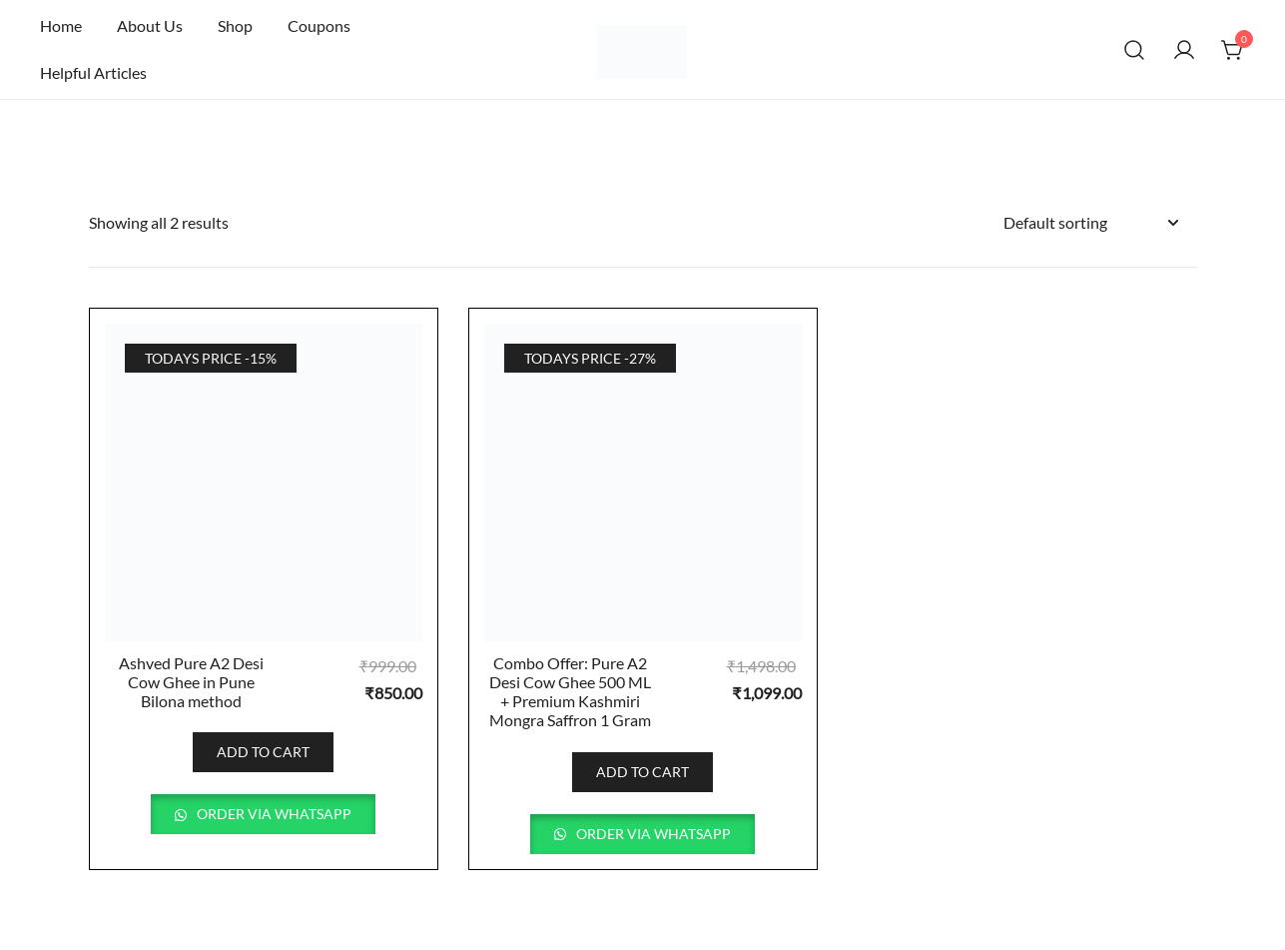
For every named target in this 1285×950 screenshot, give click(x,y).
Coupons (319, 25)
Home (61, 25)
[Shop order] (1090, 223)
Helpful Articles (93, 72)
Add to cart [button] (263, 751)
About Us (150, 25)
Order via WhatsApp (272, 813)
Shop (235, 25)
